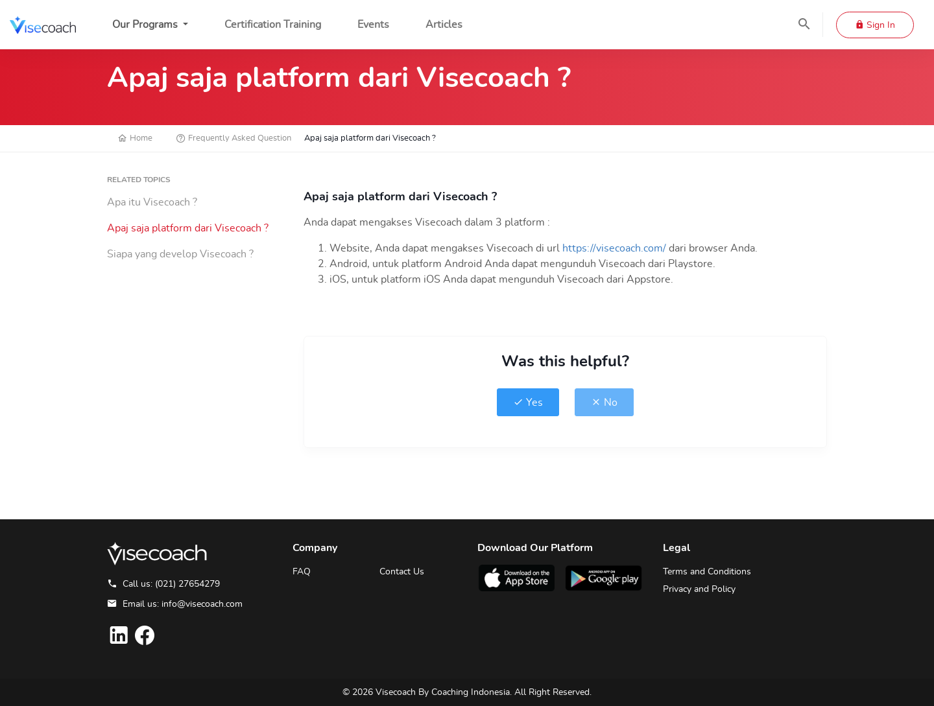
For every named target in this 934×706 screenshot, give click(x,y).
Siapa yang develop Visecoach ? (180, 254)
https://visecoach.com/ (615, 248)
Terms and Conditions (707, 571)
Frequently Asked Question (233, 138)
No (604, 402)
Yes (528, 402)
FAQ (302, 571)
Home (134, 138)
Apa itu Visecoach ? (152, 202)
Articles (443, 24)
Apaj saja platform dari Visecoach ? (188, 228)
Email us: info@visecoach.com (175, 604)
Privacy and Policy (699, 589)
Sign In (875, 25)
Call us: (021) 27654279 (163, 584)
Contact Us (401, 571)
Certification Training (272, 24)
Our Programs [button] (146, 24)
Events (373, 24)
